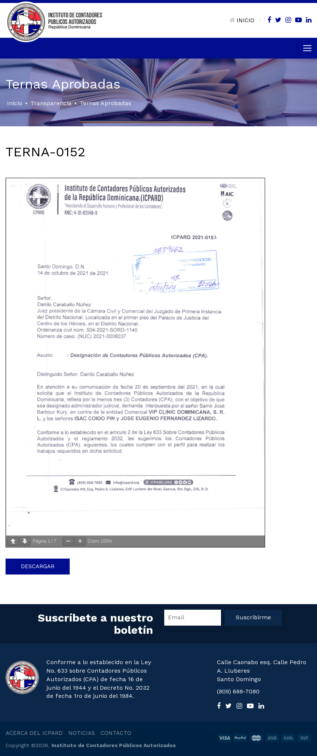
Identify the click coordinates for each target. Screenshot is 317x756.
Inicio (14, 103)
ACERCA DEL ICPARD (34, 733)
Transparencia (51, 103)
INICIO (241, 20)
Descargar (38, 566)
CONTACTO (115, 733)
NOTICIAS (81, 733)
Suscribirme (253, 617)
